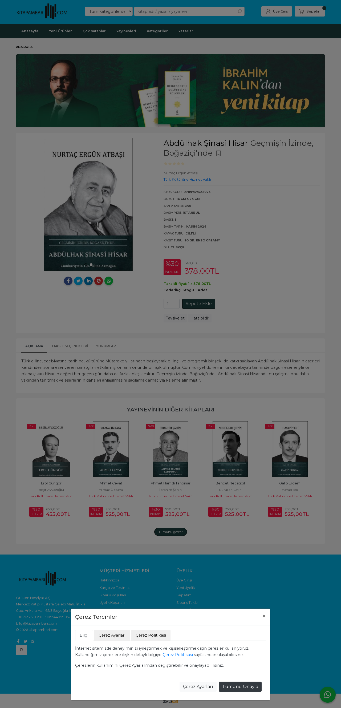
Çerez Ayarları (198, 686)
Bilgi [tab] (84, 635)
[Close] (264, 616)
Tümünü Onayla (240, 686)
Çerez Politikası (178, 654)
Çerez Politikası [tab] (151, 635)
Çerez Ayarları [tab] (112, 635)
